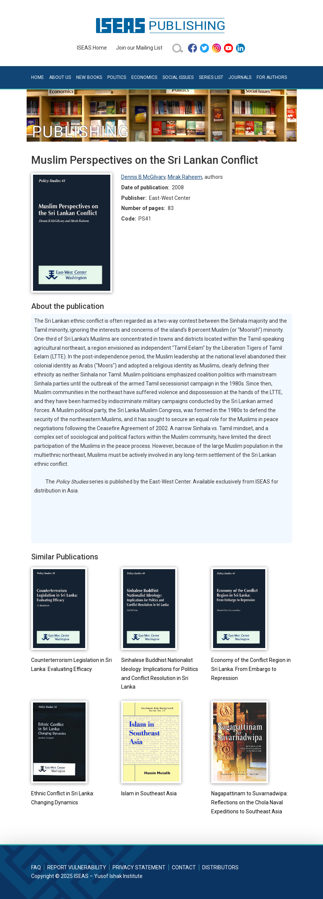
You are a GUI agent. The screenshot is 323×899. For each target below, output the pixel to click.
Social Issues (178, 77)
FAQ (36, 867)
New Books (89, 77)
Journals (239, 77)
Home (37, 77)
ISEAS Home (92, 48)
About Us (60, 77)
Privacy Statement (139, 867)
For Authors (272, 77)
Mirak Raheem (185, 177)
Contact (184, 867)
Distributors (220, 867)
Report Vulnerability (76, 867)
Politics (116, 77)
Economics (144, 77)
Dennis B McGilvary (143, 177)
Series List (211, 77)
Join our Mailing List (139, 48)
